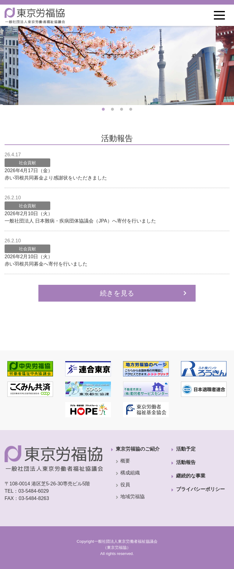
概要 (125, 460)
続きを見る (117, 293)
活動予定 (186, 448)
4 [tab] (131, 110)
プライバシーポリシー (200, 489)
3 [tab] (122, 110)
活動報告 (186, 462)
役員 (125, 484)
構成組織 (130, 472)
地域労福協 (132, 496)
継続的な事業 (190, 475)
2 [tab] (112, 110)
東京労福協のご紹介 (138, 448)
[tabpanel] (117, 65)
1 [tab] (103, 110)
